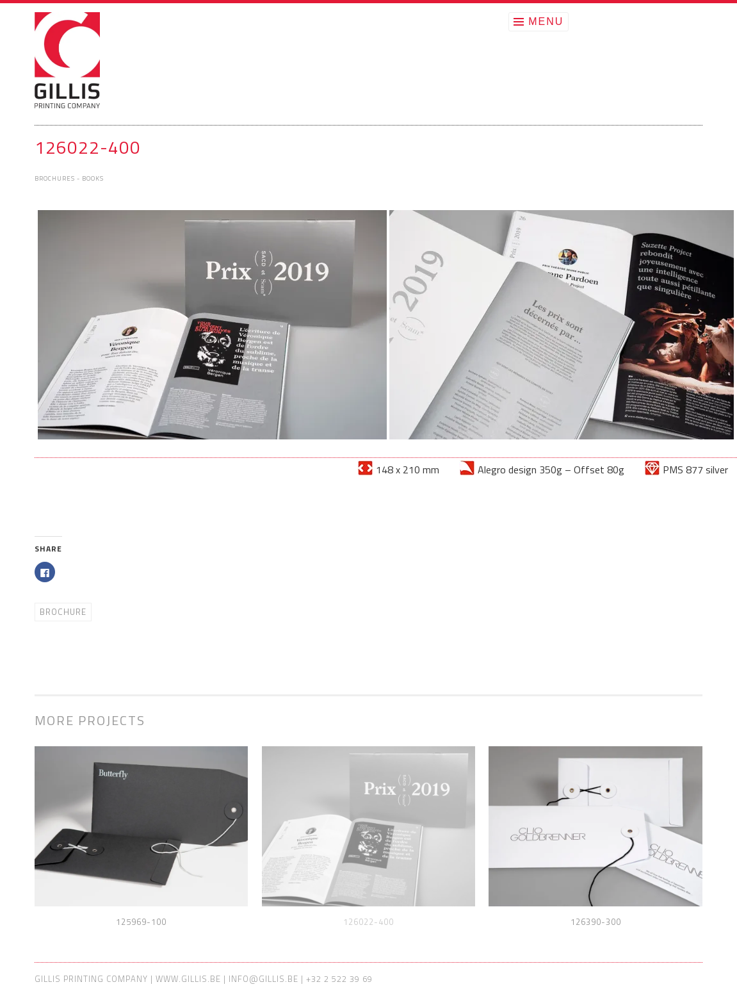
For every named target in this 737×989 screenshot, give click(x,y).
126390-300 (596, 921)
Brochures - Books (69, 178)
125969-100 (141, 921)
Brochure (63, 611)
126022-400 (368, 921)
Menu (545, 21)
